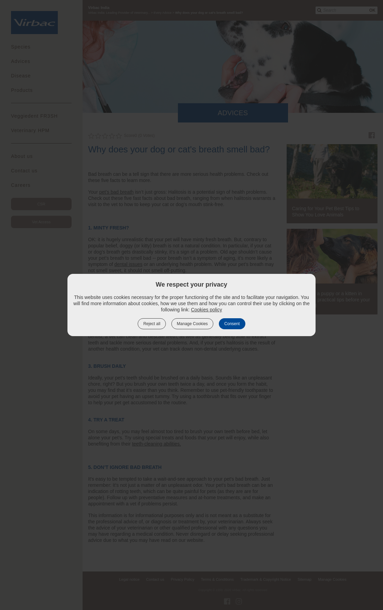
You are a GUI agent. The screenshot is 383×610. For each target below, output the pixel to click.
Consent (232, 323)
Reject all (151, 323)
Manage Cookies (192, 323)
